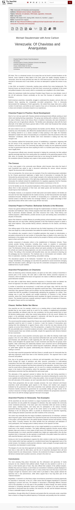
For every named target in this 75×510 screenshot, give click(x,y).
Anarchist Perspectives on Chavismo (23, 64)
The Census (16, 61)
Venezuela (48, 14)
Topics (42, 507)
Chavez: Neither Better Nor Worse (22, 66)
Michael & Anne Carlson (24, 12)
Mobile (56, 507)
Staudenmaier (36, 12)
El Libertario (26, 14)
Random (19, 507)
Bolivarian (18, 14)
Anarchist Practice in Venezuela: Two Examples (25, 67)
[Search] (58, 2)
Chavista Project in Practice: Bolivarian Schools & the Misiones (29, 62)
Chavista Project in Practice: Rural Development (25, 59)
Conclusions (16, 69)
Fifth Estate (33, 14)
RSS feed (26, 507)
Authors (36, 507)
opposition (41, 14)
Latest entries (49, 507)
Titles (31, 507)
